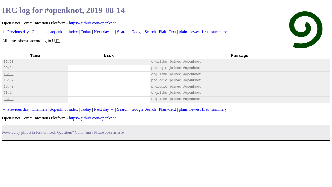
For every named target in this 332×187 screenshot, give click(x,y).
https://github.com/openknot (92, 23)
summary (219, 32)
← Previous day (15, 32)
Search (122, 32)
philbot (26, 133)
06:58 (8, 62)
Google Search (143, 32)
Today (86, 32)
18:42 (8, 87)
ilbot (50, 133)
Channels (39, 32)
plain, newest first (194, 32)
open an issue (114, 133)
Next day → (104, 32)
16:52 (8, 80)
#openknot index (64, 32)
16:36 (8, 74)
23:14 (8, 93)
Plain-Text (167, 32)
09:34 (8, 68)
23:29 (8, 99)
